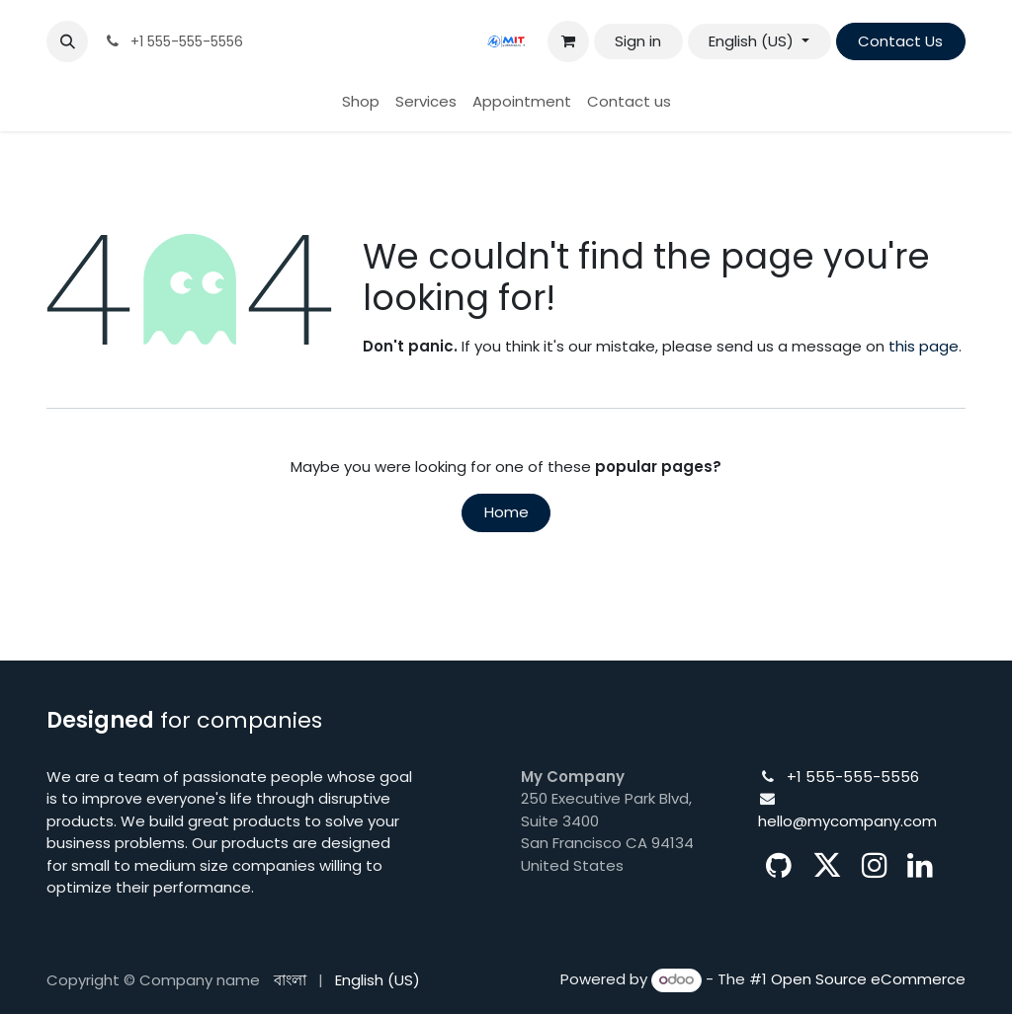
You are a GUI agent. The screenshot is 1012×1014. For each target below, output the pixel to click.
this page (923, 346)
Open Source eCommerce (868, 979)
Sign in (638, 41)
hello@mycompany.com (847, 821)
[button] (67, 41)
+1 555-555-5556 (853, 776)
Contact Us (900, 41)
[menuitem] (360, 102)
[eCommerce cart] (568, 41)
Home (506, 512)
